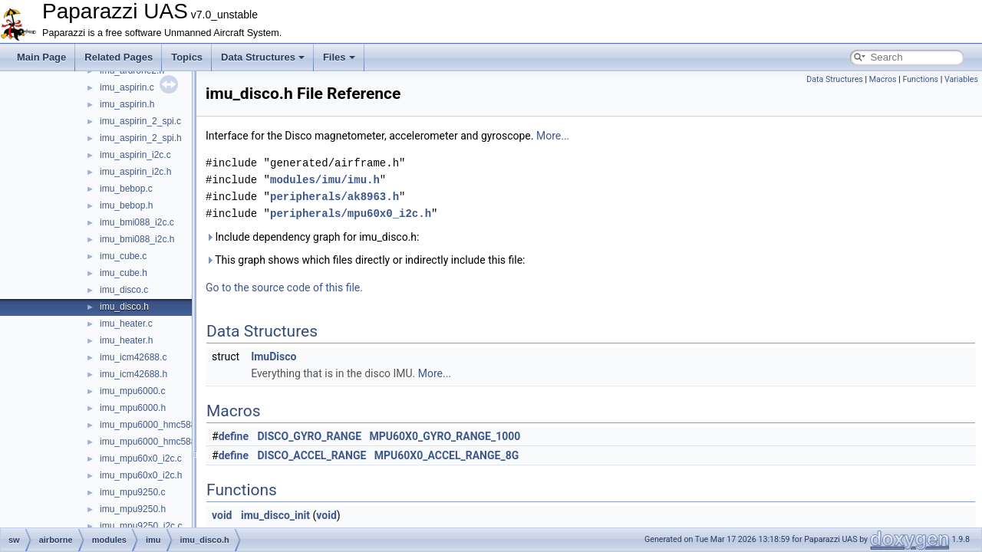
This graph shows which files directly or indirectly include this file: (366, 260)
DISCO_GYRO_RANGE (310, 436)
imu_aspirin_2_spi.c (140, 121)
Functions (920, 79)
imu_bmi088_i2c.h (137, 239)
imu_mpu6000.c (132, 391)
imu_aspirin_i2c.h (135, 171)
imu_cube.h (123, 273)
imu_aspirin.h (127, 104)
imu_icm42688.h (133, 374)
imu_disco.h (124, 306)
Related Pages (118, 57)
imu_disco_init (275, 515)
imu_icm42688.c (133, 357)
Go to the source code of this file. (284, 287)
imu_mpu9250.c (132, 492)
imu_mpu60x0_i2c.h (141, 475)
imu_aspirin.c (127, 87)
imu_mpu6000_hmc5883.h (154, 441)
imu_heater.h (126, 340)
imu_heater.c (126, 323)
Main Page (41, 57)
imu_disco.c (124, 289)
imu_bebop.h (126, 205)
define (234, 436)
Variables (961, 79)
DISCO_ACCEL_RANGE (312, 455)
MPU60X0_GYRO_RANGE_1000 (445, 436)
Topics (187, 57)
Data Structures (263, 57)
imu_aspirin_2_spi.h (141, 138)
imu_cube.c (123, 256)
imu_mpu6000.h (133, 407)
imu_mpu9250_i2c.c (141, 526)
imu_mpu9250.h (133, 509)
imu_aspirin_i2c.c (135, 155)
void (222, 515)
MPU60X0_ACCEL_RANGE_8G (446, 455)
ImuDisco (273, 356)
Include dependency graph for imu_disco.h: (312, 237)
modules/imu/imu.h (325, 179)
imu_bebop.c (126, 188)
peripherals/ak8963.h (334, 196)
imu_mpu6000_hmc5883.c (154, 424)
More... (552, 136)
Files (339, 57)
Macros (883, 79)
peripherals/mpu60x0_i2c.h (350, 213)
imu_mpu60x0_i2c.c (141, 458)
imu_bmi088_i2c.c (137, 222)
